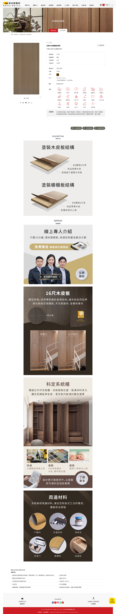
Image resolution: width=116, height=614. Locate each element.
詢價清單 (101, 5)
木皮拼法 (14, 584)
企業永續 (83, 5)
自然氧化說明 (62, 575)
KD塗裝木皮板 (22, 34)
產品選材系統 (99, 128)
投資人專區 (75, 5)
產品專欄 (59, 5)
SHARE (26, 98)
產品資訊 (43, 5)
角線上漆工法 (62, 578)
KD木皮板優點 (63, 584)
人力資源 (67, 5)
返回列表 (100, 45)
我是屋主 (91, 5)
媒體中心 (35, 5)
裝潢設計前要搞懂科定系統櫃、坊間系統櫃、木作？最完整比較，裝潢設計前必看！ (33, 575)
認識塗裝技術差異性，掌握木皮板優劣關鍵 (70, 587)
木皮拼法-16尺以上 (64, 581)
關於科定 (27, 5)
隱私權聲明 (45, 612)
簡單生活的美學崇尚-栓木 (18, 578)
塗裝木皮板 (53, 30)
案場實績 (51, 5)
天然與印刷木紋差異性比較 (19, 581)
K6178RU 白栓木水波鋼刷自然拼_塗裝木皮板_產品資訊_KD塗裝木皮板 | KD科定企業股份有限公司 (11, 4)
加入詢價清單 (76, 128)
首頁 (12, 34)
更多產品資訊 (88, 128)
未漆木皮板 (62, 30)
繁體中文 (108, 5)
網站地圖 (40, 612)
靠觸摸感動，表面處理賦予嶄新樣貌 (21, 587)
